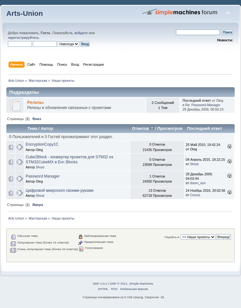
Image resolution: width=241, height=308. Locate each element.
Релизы (35, 102)
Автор (47, 128)
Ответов (143, 128)
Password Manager (42, 176)
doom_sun (197, 183)
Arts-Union (24, 13)
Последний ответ (204, 128)
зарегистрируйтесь (23, 37)
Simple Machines (141, 283)
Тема (32, 128)
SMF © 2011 (118, 283)
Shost (40, 167)
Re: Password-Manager (202, 105)
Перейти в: (172, 237)
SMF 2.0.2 (100, 283)
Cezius (195, 195)
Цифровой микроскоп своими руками (59, 190)
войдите (81, 33)
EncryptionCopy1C (42, 144)
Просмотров (170, 128)
